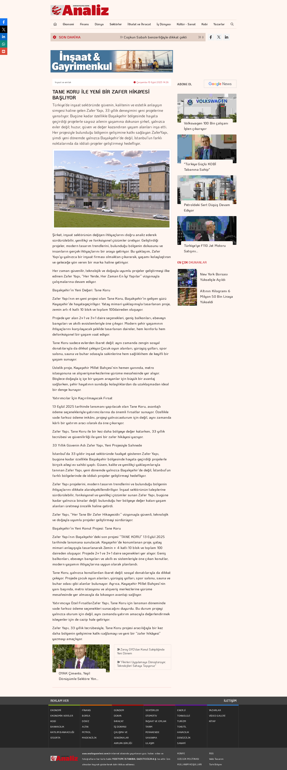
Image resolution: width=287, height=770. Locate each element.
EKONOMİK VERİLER (61, 715)
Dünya (99, 24)
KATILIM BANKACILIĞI (62, 732)
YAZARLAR (215, 710)
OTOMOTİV (151, 715)
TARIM (149, 726)
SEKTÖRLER (152, 710)
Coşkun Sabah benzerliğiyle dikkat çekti (160, 37)
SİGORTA (55, 737)
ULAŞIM (150, 743)
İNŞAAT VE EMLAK (156, 721)
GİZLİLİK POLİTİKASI (188, 758)
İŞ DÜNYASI (120, 726)
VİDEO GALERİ (217, 715)
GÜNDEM (119, 710)
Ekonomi (68, 24)
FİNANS (86, 710)
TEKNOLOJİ (183, 715)
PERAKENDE (153, 732)
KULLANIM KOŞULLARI (189, 764)
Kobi (205, 24)
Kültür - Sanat (186, 24)
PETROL (86, 732)
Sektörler (116, 24)
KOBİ (53, 721)
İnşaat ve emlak (63, 82)
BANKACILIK (57, 726)
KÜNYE (181, 753)
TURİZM (181, 721)
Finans (84, 24)
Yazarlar (219, 24)
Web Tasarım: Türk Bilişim (216, 761)
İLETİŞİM (230, 700)
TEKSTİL (181, 726)
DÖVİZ (85, 721)
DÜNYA (118, 715)
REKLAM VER (60, 700)
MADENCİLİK (89, 737)
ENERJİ (181, 710)
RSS (211, 753)
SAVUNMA (151, 737)
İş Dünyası (164, 24)
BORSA (86, 715)
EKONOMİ (55, 710)
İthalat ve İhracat (139, 24)
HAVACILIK (183, 732)
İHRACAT (119, 721)
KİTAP (212, 721)
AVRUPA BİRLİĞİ (123, 743)
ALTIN (85, 726)
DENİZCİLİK (183, 737)
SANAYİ (181, 743)
